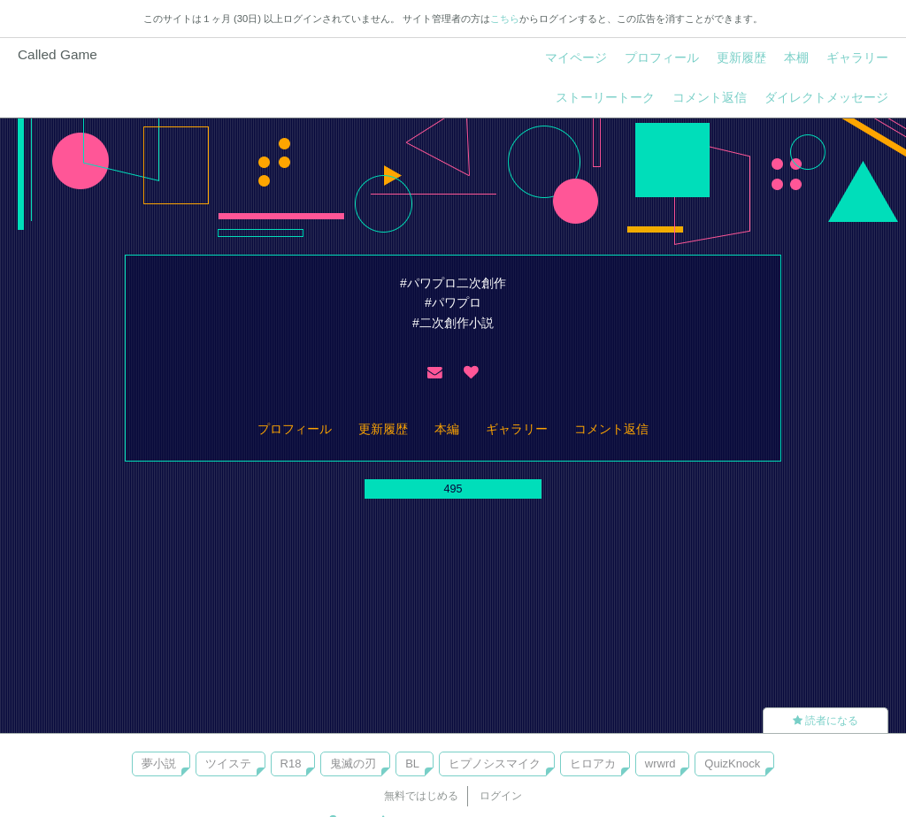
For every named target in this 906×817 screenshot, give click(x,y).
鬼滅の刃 (353, 763)
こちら (504, 18)
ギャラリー (857, 57)
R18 (291, 763)
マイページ (576, 57)
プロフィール (662, 57)
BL (412, 763)
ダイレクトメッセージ (826, 97)
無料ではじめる (421, 796)
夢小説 (159, 763)
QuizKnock (732, 763)
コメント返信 (709, 97)
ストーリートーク (605, 97)
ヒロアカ (593, 763)
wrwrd (660, 763)
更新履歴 (741, 57)
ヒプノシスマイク (495, 763)
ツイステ (228, 763)
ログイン (501, 796)
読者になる (825, 720)
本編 (446, 429)
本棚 (796, 57)
